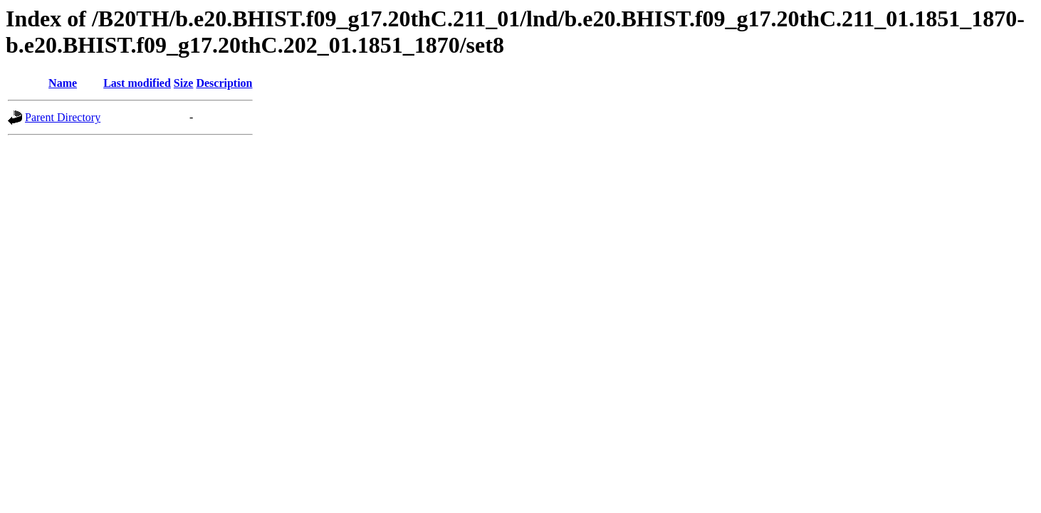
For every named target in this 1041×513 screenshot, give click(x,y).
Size (184, 83)
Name (62, 83)
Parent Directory (62, 117)
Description (224, 83)
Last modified (137, 83)
